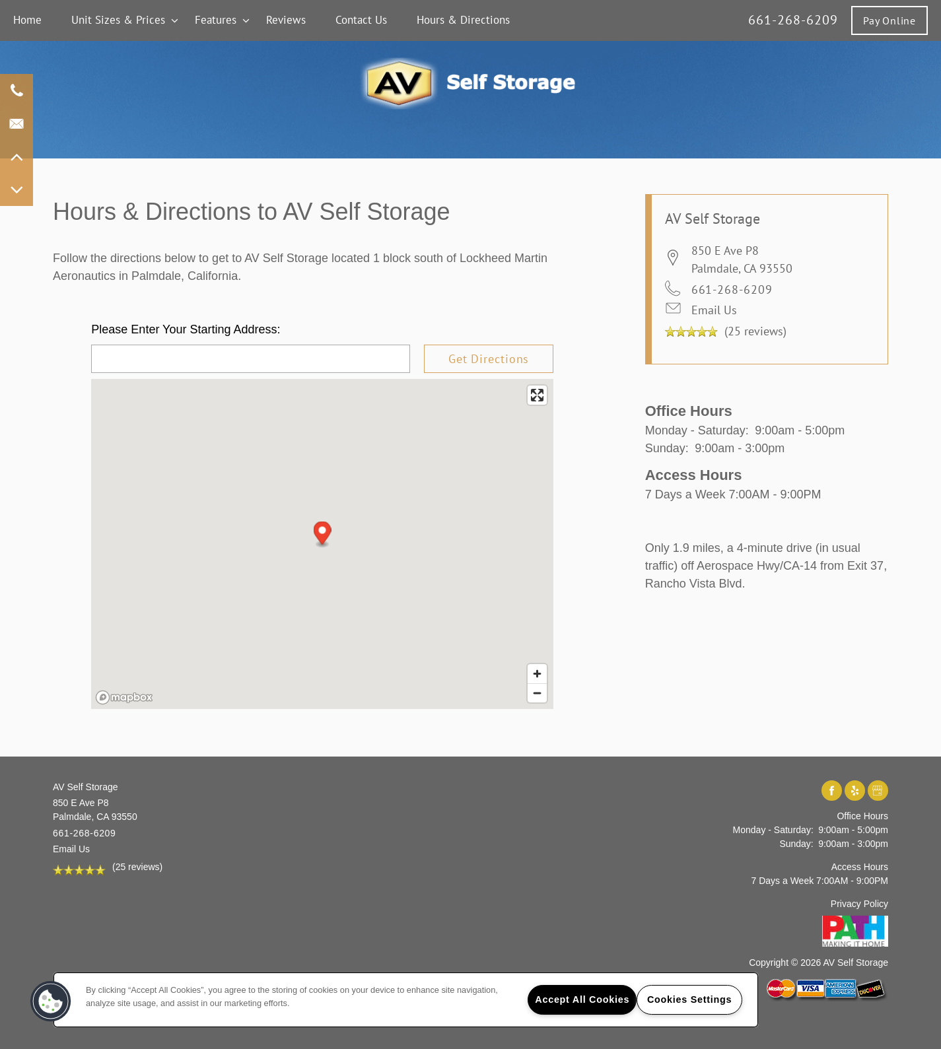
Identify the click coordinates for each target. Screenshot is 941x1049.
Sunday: (667, 448)
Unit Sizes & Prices (118, 20)
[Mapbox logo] (124, 697)
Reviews (286, 20)
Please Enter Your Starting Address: (185, 329)
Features (215, 20)
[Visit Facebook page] (831, 791)
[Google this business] (878, 791)
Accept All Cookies (582, 999)
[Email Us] (16, 123)
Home (27, 20)
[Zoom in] (537, 673)
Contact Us (361, 20)
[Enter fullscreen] (537, 395)
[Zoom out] (537, 692)
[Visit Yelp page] (855, 791)
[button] (889, 20)
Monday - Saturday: (697, 430)
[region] (406, 1000)
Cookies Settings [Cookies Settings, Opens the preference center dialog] (689, 999)
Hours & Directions (463, 20)
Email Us (714, 310)
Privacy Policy (859, 903)
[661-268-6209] (16, 90)
